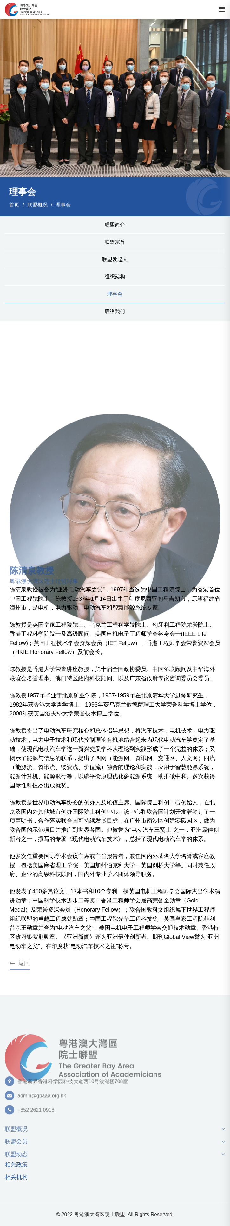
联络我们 (115, 311)
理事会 (63, 205)
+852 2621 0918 (35, 1112)
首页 (14, 205)
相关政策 (16, 1165)
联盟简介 (115, 224)
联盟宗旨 (115, 242)
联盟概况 (37, 205)
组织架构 (115, 276)
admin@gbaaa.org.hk (41, 1097)
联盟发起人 (115, 259)
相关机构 (16, 1177)
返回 (20, 963)
